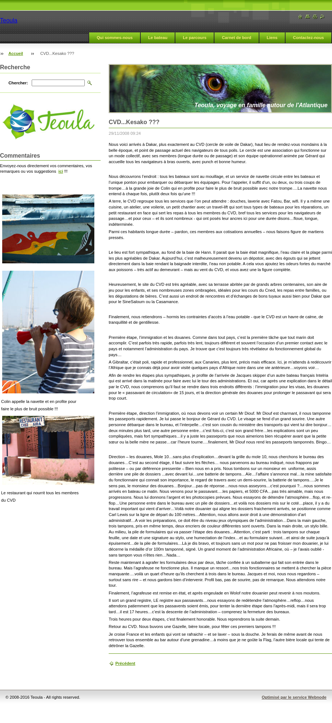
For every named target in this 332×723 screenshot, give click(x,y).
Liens (272, 37)
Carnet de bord (236, 37)
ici (61, 171)
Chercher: (18, 83)
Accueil (15, 53)
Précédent (125, 663)
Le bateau (157, 37)
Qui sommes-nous (115, 37)
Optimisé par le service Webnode (294, 697)
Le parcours (194, 37)
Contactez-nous (308, 37)
